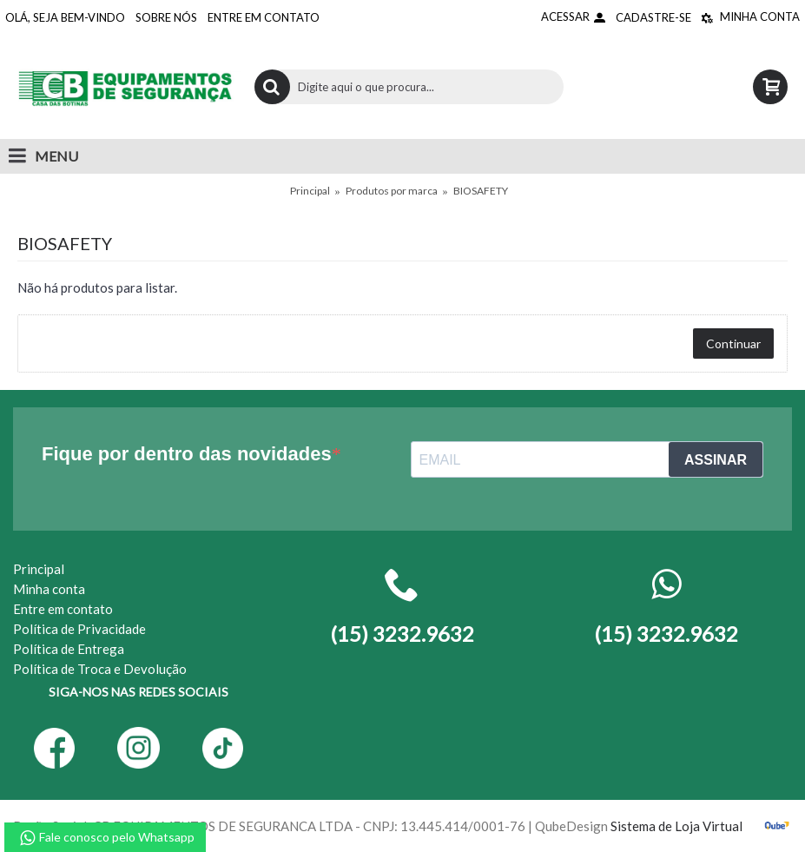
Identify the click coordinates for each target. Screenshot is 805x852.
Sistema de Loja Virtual (676, 826)
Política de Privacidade (79, 629)
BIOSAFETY (480, 190)
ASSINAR (715, 459)
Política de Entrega (68, 649)
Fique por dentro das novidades (187, 454)
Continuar (733, 343)
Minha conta (49, 589)
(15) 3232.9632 (666, 633)
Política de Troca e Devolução (100, 669)
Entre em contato (63, 609)
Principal (310, 190)
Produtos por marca (392, 190)
